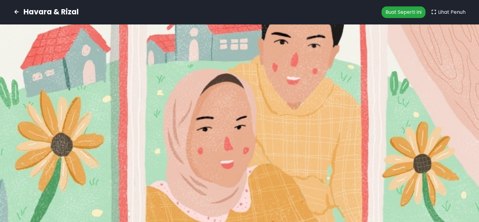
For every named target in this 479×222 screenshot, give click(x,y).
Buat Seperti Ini (404, 12)
